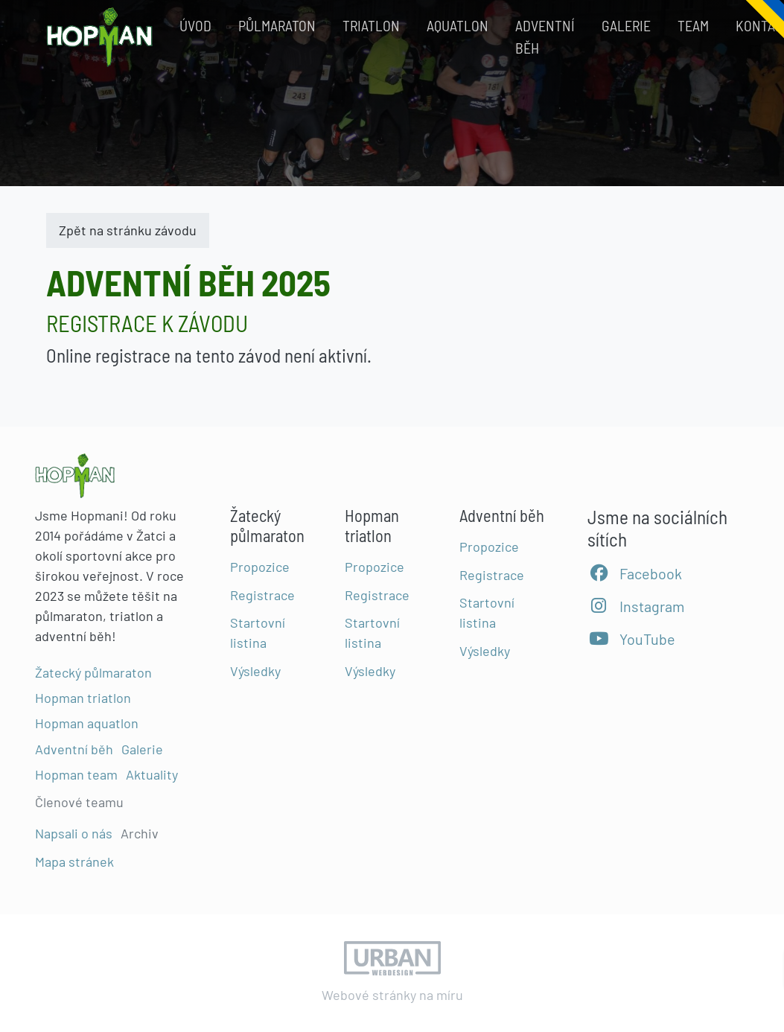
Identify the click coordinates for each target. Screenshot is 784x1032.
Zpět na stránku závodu (128, 230)
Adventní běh (545, 36)
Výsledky (255, 671)
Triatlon (371, 25)
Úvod (195, 25)
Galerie (626, 25)
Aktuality (152, 773)
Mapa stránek (74, 861)
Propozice (260, 566)
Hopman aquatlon (86, 723)
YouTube (631, 639)
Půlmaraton (277, 25)
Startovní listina (257, 632)
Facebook (634, 573)
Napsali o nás (73, 833)
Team (693, 25)
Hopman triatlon (83, 697)
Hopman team (76, 773)
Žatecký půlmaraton (93, 672)
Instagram (635, 606)
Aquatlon (457, 25)
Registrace (262, 594)
